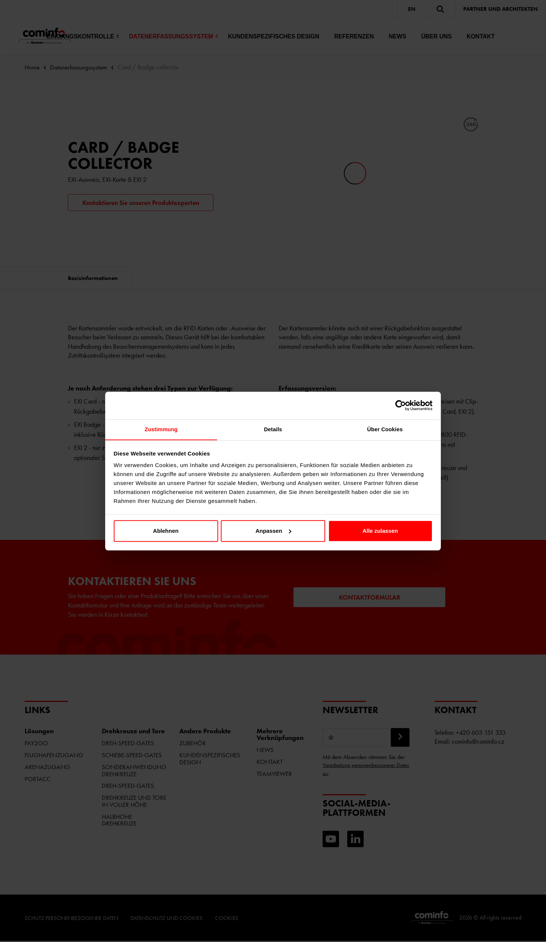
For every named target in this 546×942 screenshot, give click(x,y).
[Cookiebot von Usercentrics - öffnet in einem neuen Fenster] (400, 405)
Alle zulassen (380, 531)
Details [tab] (273, 429)
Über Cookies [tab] (385, 429)
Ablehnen (165, 531)
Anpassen (273, 531)
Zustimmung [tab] (161, 429)
